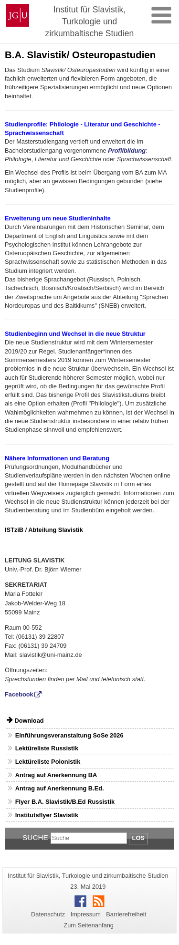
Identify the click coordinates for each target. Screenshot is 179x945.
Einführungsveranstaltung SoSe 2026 (69, 735)
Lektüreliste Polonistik (48, 761)
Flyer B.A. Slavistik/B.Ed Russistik (65, 801)
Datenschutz (48, 914)
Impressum (86, 914)
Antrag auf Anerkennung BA (56, 775)
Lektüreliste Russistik (46, 748)
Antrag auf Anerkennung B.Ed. (59, 788)
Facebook (19, 694)
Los (138, 837)
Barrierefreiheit (126, 914)
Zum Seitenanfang (88, 925)
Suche (35, 837)
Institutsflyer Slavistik (46, 815)
